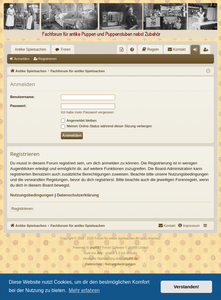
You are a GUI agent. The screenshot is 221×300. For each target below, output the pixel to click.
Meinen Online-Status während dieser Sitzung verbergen (106, 126)
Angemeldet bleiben (79, 120)
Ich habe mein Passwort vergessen (87, 112)
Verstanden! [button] (186, 286)
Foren (65, 49)
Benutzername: (22, 97)
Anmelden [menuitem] (196, 50)
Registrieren (47, 59)
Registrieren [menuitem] (207, 50)
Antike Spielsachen (30, 49)
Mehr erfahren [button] (84, 290)
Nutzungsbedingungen (32, 195)
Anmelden (22, 59)
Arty (100, 253)
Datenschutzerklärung (78, 195)
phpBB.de (131, 258)
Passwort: (18, 106)
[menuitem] (121, 49)
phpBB (94, 247)
